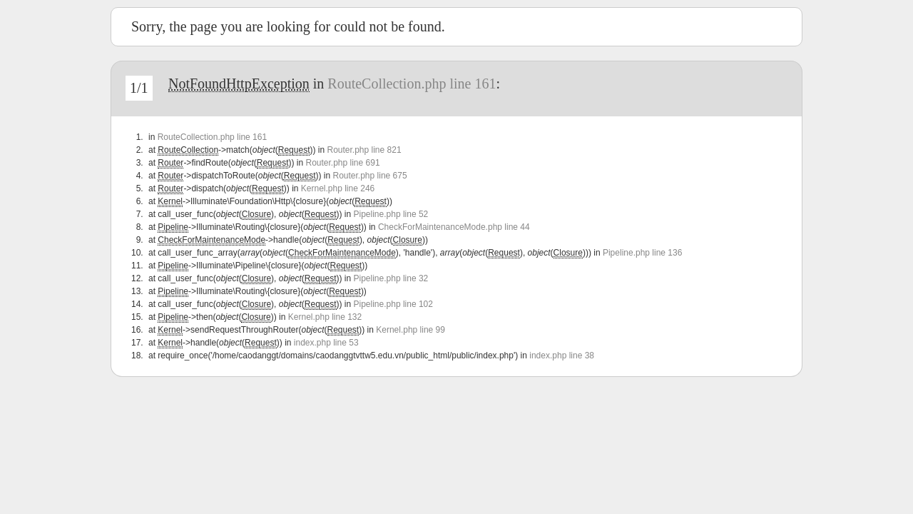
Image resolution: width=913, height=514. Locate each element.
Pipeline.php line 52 (391, 214)
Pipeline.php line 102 (393, 304)
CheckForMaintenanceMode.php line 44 (454, 227)
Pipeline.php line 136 (642, 253)
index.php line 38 (561, 356)
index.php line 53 (326, 343)
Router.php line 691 (342, 163)
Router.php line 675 (370, 176)
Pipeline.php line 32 (391, 278)
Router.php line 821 (364, 150)
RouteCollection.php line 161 (411, 83)
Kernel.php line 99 (410, 330)
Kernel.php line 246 (337, 188)
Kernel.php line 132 (325, 317)
